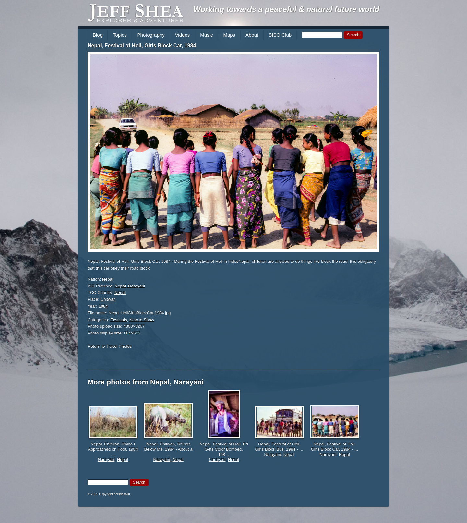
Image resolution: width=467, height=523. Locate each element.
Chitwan (108, 299)
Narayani (106, 459)
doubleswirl (122, 494)
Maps (229, 35)
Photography (151, 35)
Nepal (107, 279)
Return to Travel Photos (110, 346)
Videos (182, 35)
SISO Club (280, 35)
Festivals (118, 319)
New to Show (141, 319)
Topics (120, 35)
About (251, 35)
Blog (97, 35)
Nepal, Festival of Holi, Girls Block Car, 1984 (142, 45)
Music (206, 35)
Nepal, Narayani (130, 286)
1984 (103, 306)
